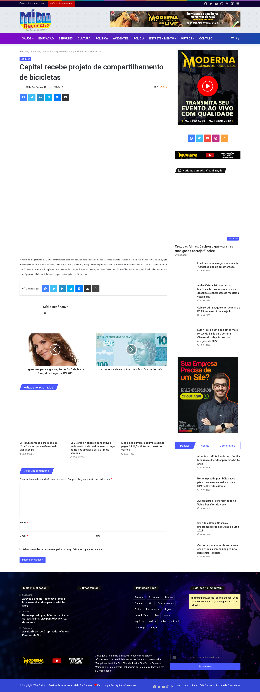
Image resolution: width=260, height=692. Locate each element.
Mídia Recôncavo (35, 87)
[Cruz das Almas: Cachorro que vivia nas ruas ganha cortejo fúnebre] (207, 209)
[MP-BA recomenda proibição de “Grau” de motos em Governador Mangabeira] (42, 416)
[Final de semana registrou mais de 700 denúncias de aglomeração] (185, 271)
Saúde (26, 38)
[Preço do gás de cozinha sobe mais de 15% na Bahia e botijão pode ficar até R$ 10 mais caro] (119, 602)
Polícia (138, 38)
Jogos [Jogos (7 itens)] (167, 609)
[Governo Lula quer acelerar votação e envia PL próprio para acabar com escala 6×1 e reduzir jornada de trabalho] (119, 620)
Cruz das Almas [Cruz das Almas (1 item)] (166, 603)
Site (98, 536)
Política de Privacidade (228, 685)
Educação (46, 38)
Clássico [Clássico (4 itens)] (168, 597)
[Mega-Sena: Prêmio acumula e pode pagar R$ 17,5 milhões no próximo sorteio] (144, 416)
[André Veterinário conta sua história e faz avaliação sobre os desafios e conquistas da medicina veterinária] (185, 293)
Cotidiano (35, 51)
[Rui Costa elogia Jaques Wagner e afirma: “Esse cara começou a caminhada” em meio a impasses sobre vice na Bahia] (119, 637)
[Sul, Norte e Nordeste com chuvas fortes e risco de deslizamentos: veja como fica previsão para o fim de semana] (93, 416)
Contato (205, 38)
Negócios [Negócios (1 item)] (139, 621)
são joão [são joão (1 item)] (175, 621)
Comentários (227, 445)
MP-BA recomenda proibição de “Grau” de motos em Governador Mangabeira (39, 446)
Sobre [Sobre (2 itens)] (163, 621)
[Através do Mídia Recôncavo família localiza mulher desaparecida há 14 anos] (185, 464)
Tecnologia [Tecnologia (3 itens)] (140, 628)
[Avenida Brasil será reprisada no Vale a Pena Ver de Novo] (185, 509)
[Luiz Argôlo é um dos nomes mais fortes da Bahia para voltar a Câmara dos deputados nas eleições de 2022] (185, 338)
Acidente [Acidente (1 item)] (139, 597)
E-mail (24, 536)
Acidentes (120, 38)
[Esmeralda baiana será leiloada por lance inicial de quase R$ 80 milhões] (84, 620)
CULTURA (84, 38)
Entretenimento (161, 38)
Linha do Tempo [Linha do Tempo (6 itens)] (142, 615)
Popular (184, 445)
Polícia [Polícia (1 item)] (152, 621)
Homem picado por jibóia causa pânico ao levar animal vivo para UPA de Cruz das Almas (216, 482)
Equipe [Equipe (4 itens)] (138, 609)
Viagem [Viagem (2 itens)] (154, 628)
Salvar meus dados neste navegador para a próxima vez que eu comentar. (62, 549)
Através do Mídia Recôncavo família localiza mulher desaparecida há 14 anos (218, 460)
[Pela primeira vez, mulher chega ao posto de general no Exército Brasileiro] (84, 637)
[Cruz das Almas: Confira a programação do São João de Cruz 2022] (185, 531)
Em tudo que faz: (116, 685)
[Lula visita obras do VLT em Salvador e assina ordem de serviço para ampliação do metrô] (102, 637)
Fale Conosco (207, 685)
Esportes (66, 38)
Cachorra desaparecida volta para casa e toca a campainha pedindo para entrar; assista (217, 549)
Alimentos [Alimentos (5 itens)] (154, 597)
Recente (204, 445)
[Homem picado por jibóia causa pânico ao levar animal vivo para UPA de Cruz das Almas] (185, 487)
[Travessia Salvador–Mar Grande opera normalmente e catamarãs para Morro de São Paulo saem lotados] (102, 620)
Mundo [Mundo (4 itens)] (167, 615)
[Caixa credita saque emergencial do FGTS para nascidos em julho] (185, 316)
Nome (24, 522)
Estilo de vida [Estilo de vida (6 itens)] (152, 609)
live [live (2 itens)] (157, 615)
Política (102, 38)
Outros (186, 38)
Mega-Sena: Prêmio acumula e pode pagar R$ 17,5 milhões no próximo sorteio (142, 446)
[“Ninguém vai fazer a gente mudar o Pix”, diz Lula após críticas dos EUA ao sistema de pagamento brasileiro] (84, 602)
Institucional (191, 685)
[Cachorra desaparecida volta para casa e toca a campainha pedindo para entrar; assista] (185, 553)
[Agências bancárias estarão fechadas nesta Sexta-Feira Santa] (102, 602)
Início (24, 51)
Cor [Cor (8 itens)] (151, 603)
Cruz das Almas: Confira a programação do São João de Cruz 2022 (218, 527)
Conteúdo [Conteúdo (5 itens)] (139, 603)
